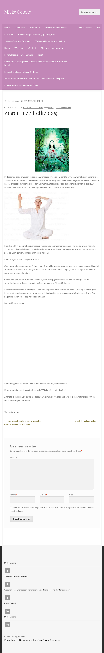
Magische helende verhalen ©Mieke (21, 72)
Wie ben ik (20, 27)
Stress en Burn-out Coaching (17, 41)
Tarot (40, 54)
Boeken (33, 27)
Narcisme (8, 34)
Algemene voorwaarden (52, 48)
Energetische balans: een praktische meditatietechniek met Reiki (22, 422)
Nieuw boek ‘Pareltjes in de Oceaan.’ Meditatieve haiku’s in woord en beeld (35, 63)
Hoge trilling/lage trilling (85, 421)
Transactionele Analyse (55, 27)
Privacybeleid (10, 640)
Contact (32, 48)
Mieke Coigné (17, 12)
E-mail (43, 494)
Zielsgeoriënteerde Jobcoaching (50, 41)
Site (71, 494)
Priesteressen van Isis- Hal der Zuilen (21, 85)
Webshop (19, 48)
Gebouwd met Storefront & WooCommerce (39, 640)
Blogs (7, 48)
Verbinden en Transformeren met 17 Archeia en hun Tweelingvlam (34, 78)
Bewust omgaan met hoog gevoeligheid (36, 34)
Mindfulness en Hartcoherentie (18, 54)
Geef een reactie (63, 107)
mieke (50, 107)
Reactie (14, 457)
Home (7, 27)
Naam (13, 494)
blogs (17, 101)
